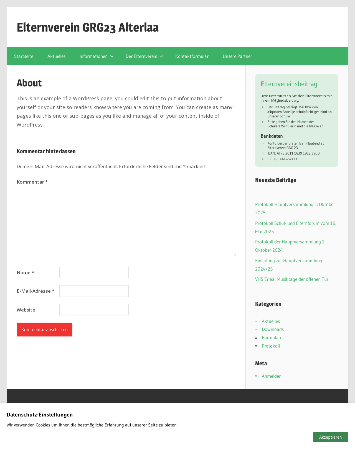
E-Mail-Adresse (35, 291)
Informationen (97, 56)
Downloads (273, 329)
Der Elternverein (144, 56)
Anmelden (272, 376)
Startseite (23, 56)
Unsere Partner (237, 56)
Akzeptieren (330, 437)
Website (26, 310)
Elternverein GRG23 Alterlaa (88, 27)
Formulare (272, 337)
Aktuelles (56, 56)
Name (25, 272)
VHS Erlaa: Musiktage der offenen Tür (291, 279)
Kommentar (32, 182)
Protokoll (271, 346)
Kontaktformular (192, 56)
